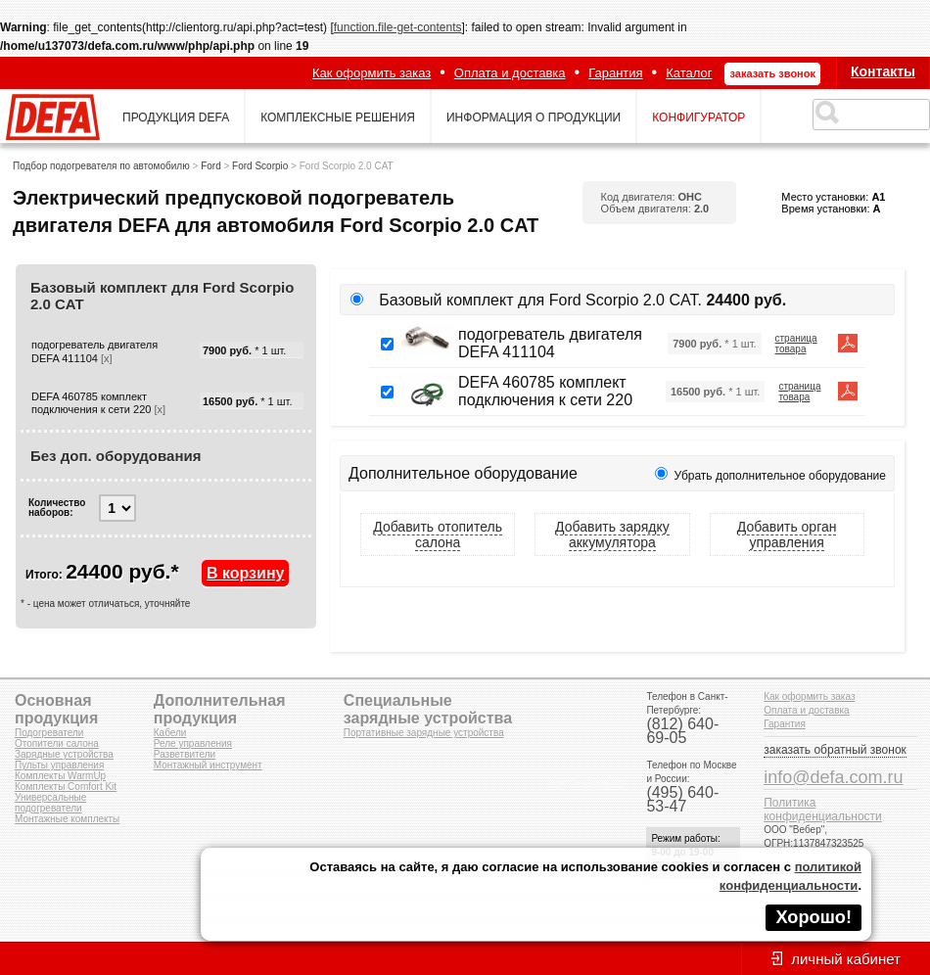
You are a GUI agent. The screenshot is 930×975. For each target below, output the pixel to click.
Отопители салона (57, 743)
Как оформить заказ (371, 73)
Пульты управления (59, 765)
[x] (107, 358)
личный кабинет (846, 959)
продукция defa (175, 117)
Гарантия (615, 73)
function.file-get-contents (398, 27)
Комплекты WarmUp (60, 775)
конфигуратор (698, 117)
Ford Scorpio (260, 166)
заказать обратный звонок (835, 750)
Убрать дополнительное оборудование (780, 476)
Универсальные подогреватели (50, 802)
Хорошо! (813, 917)
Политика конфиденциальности (823, 809)
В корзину (245, 573)
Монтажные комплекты (67, 818)
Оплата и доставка (510, 73)
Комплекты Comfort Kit (65, 786)
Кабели (170, 732)
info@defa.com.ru (833, 777)
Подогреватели (49, 732)
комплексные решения (337, 117)
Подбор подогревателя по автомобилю (101, 166)
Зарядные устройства (64, 754)
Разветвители (184, 754)
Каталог (689, 73)
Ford (211, 166)
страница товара (796, 343)
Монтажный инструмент (208, 765)
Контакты (883, 71)
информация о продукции (533, 117)
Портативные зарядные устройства (424, 732)
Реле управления (193, 743)
